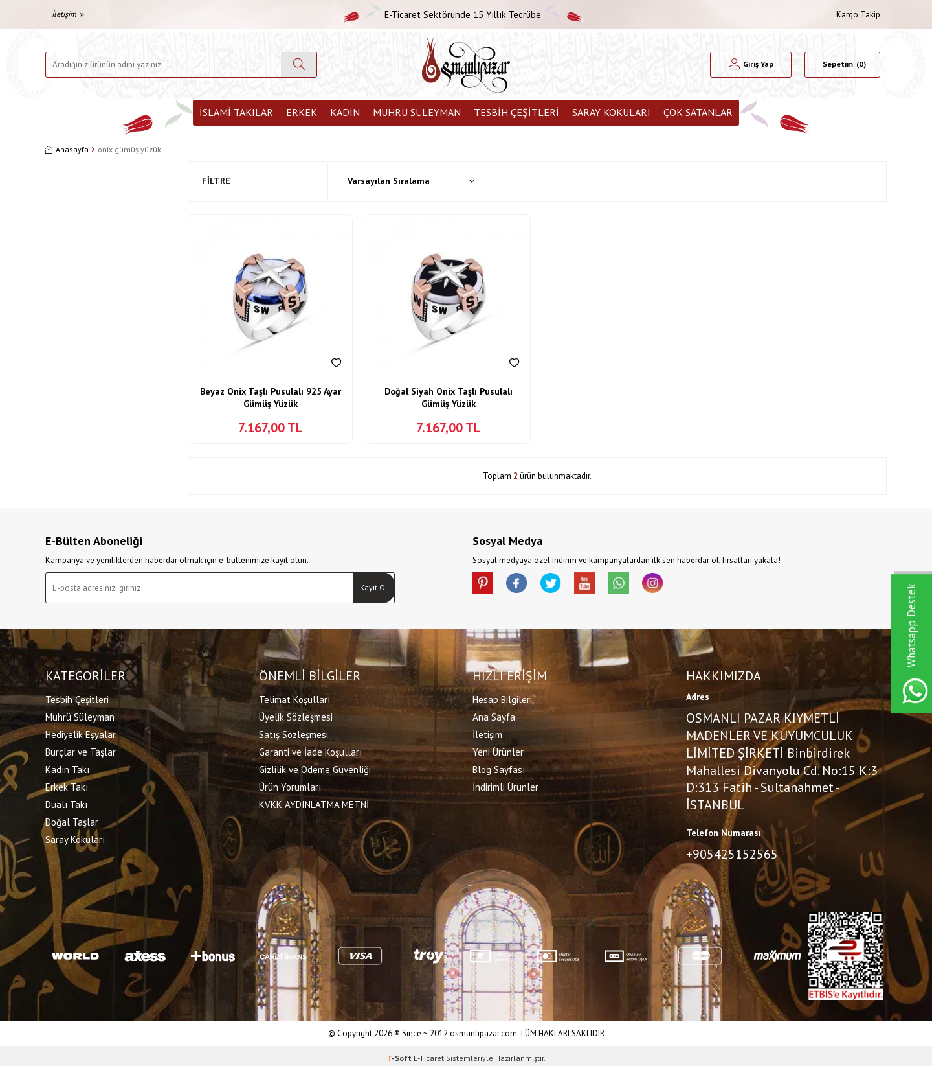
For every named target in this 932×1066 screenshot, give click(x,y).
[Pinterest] (485, 585)
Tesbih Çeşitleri (516, 112)
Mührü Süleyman (417, 112)
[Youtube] (602, 585)
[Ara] (298, 64)
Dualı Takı (66, 802)
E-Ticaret (429, 1053)
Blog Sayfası (498, 767)
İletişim (68, 14)
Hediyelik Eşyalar (80, 732)
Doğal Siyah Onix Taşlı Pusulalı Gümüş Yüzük (448, 398)
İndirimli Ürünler (505, 785)
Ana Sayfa (493, 715)
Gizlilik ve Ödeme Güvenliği (315, 767)
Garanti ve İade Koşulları (310, 750)
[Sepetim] (842, 65)
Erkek (301, 112)
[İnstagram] (680, 585)
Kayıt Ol (374, 587)
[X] (563, 585)
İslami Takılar (236, 112)
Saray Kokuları (611, 112)
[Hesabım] (751, 65)
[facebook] (524, 585)
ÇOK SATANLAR (698, 112)
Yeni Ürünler (498, 750)
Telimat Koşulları (294, 697)
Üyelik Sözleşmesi (296, 715)
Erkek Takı (66, 785)
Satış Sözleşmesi (293, 732)
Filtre (216, 181)
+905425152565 (732, 851)
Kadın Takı (67, 767)
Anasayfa (67, 149)
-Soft (400, 1053)
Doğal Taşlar (71, 820)
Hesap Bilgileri (502, 697)
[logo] (466, 64)
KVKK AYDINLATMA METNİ (314, 802)
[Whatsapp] (641, 585)
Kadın (345, 112)
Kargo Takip (858, 14)
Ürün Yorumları (290, 785)
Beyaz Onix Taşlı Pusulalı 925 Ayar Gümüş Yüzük (270, 398)
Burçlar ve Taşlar (80, 750)
